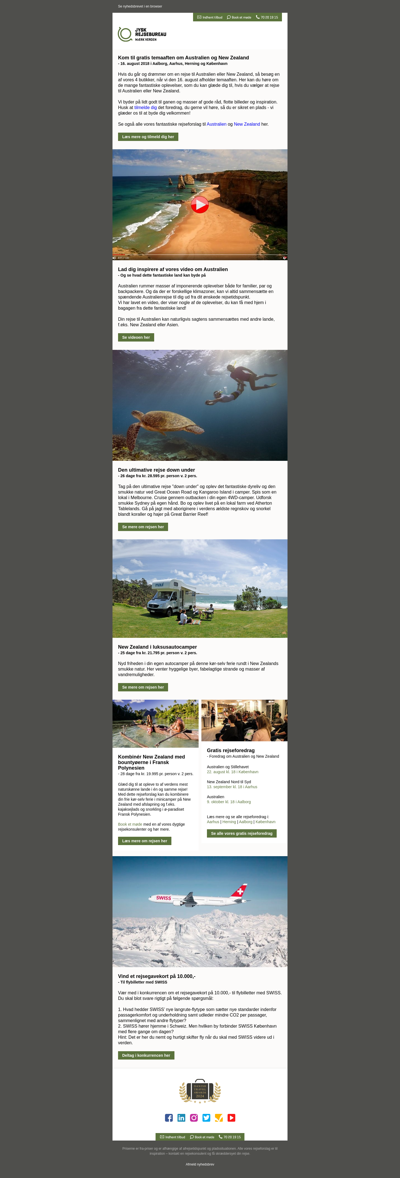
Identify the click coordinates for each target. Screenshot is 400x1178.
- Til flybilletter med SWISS (142, 982)
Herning (229, 822)
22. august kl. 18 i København (232, 772)
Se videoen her (136, 337)
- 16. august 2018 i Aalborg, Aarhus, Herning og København (173, 63)
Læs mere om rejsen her (144, 841)
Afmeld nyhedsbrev (200, 1164)
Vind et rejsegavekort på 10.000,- (157, 976)
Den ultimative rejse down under (156, 470)
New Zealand (247, 124)
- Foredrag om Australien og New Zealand (243, 756)
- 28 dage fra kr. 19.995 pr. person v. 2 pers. (155, 774)
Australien (216, 124)
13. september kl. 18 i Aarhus (232, 787)
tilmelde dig (145, 107)
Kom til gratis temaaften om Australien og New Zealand (183, 57)
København (266, 822)
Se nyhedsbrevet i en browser (140, 6)
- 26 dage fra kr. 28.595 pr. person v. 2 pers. (157, 476)
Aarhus (213, 822)
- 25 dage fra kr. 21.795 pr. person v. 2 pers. (157, 653)
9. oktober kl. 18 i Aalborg (229, 802)
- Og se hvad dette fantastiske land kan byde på (162, 275)
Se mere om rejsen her (143, 527)
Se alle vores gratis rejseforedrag (241, 833)
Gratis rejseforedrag (231, 750)
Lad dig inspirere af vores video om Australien (173, 269)
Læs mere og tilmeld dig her (148, 137)
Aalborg (245, 822)
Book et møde (130, 824)
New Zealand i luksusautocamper (157, 647)
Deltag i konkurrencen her (146, 1055)
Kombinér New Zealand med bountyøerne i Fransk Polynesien (151, 762)
